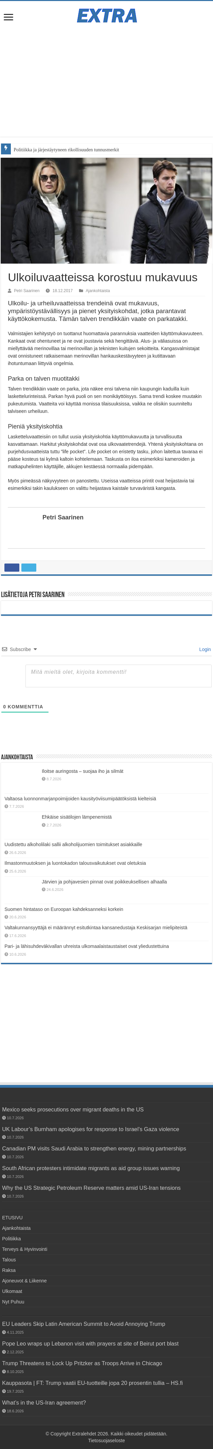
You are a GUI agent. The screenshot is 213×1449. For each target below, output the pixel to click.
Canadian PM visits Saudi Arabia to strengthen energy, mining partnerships (94, 1148)
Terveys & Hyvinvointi (24, 1249)
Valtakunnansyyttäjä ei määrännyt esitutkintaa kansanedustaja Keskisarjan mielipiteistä (95, 927)
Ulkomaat (12, 1291)
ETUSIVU (12, 1217)
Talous (9, 1259)
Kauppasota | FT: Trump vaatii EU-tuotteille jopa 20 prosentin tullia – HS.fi (92, 1383)
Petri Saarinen (26, 290)
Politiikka (11, 1238)
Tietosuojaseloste (106, 1440)
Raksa (9, 1270)
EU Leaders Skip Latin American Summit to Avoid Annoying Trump (83, 1324)
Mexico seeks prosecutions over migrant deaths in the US (72, 1109)
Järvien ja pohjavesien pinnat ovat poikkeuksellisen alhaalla (104, 881)
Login (204, 649)
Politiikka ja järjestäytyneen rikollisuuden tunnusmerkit (66, 149)
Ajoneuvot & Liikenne (24, 1280)
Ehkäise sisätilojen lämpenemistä (77, 817)
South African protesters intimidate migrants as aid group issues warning (91, 1168)
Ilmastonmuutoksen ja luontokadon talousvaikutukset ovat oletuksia (75, 863)
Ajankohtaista (98, 290)
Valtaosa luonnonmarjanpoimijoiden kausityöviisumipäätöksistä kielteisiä (80, 798)
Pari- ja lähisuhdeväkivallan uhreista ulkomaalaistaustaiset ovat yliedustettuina (86, 946)
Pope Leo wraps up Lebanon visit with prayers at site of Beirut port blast (90, 1343)
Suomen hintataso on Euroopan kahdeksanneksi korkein (63, 909)
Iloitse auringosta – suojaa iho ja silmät (82, 771)
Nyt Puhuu (13, 1301)
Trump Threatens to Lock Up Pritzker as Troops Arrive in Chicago (82, 1363)
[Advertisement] (106, 79)
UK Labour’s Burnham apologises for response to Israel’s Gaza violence (90, 1129)
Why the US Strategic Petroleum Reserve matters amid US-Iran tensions (91, 1188)
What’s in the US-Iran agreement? (44, 1402)
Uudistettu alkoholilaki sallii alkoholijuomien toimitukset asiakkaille (73, 844)
